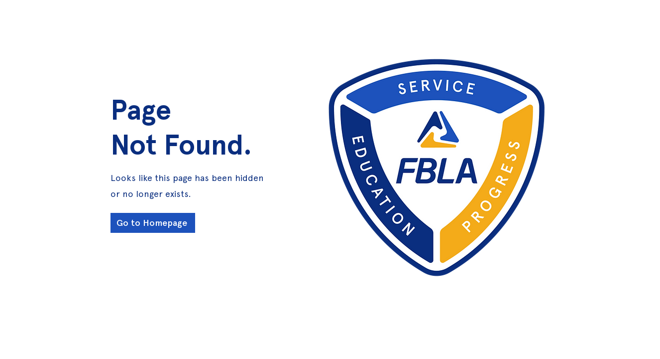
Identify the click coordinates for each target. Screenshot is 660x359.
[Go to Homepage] (152, 223)
